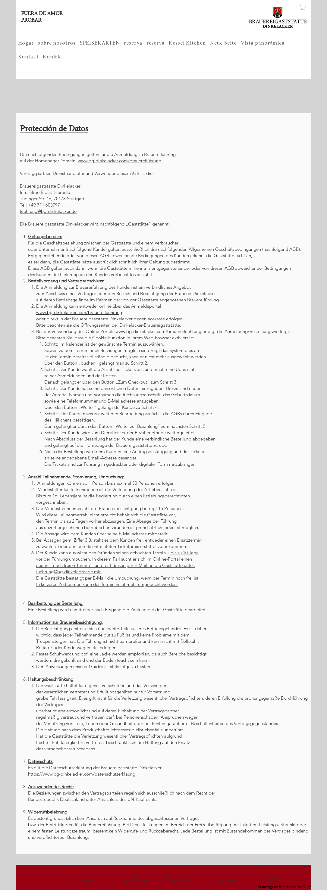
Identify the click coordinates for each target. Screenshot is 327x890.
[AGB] (273, 880)
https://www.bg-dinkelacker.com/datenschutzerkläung (81, 774)
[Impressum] (86, 880)
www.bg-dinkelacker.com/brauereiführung (119, 160)
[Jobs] (41, 880)
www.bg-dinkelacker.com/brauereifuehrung (79, 312)
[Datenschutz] (179, 880)
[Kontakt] (227, 880)
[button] (303, 7)
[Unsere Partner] (132, 880)
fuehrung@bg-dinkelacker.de (48, 211)
